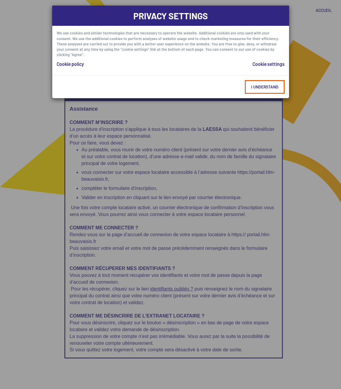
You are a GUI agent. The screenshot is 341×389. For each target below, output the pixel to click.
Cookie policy (70, 64)
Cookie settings (269, 64)
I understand (264, 86)
